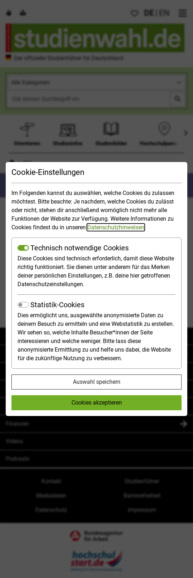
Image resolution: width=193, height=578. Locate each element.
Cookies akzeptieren (96, 402)
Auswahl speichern (96, 381)
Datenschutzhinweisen (115, 227)
